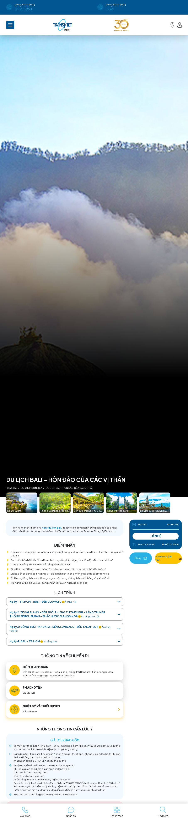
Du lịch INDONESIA (31, 487)
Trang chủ (11, 487)
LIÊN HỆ (155, 536)
